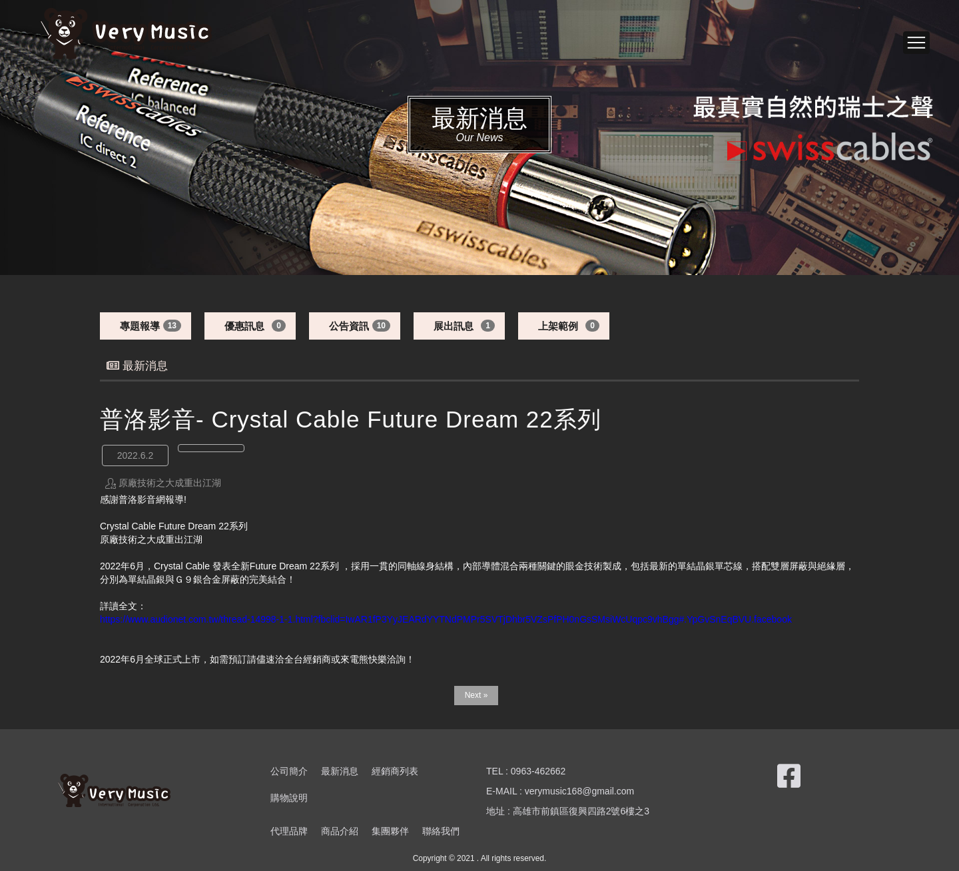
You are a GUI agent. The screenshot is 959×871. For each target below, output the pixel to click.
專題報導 (140, 326)
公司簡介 (289, 771)
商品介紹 (339, 831)
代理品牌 (289, 831)
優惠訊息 (244, 326)
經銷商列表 (395, 771)
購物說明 (289, 797)
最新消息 (339, 771)
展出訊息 (454, 326)
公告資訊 (349, 326)
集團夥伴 (390, 831)
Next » (476, 695)
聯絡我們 (441, 831)
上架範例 (558, 326)
